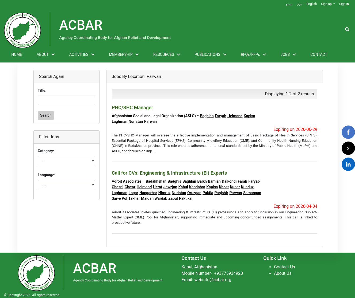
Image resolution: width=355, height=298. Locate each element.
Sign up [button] (327, 4)
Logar (133, 193)
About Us (282, 273)
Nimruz (164, 193)
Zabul (173, 198)
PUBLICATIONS (210, 55)
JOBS (288, 55)
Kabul (183, 187)
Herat (157, 187)
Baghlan (207, 116)
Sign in (344, 4)
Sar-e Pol (119, 198)
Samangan (252, 193)
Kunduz (247, 187)
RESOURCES (166, 55)
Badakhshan (156, 181)
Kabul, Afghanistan (199, 266)
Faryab (220, 116)
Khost (224, 187)
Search (46, 115)
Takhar (134, 198)
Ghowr (130, 187)
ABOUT (46, 55)
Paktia (208, 193)
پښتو (289, 4)
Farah (242, 181)
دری (299, 4)
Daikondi (229, 181)
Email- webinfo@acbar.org (206, 279)
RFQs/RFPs (253, 55)
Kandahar (197, 187)
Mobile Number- (212, 273)
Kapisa (249, 116)
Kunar (235, 187)
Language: (46, 175)
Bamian (214, 181)
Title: (42, 90)
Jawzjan (170, 187)
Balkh (202, 181)
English (311, 4)
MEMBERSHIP (124, 55)
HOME (16, 54)
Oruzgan (194, 193)
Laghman (119, 121)
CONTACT (318, 54)
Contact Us (284, 266)
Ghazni (117, 187)
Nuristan (136, 121)
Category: (46, 151)
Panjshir (221, 193)
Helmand (234, 116)
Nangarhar (148, 193)
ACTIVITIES (81, 55)
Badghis (174, 181)
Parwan (150, 121)
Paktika (185, 198)
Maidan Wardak (154, 198)
